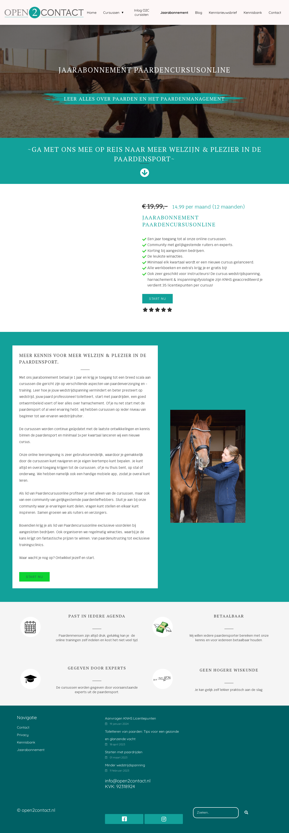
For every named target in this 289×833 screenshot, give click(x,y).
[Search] (246, 812)
